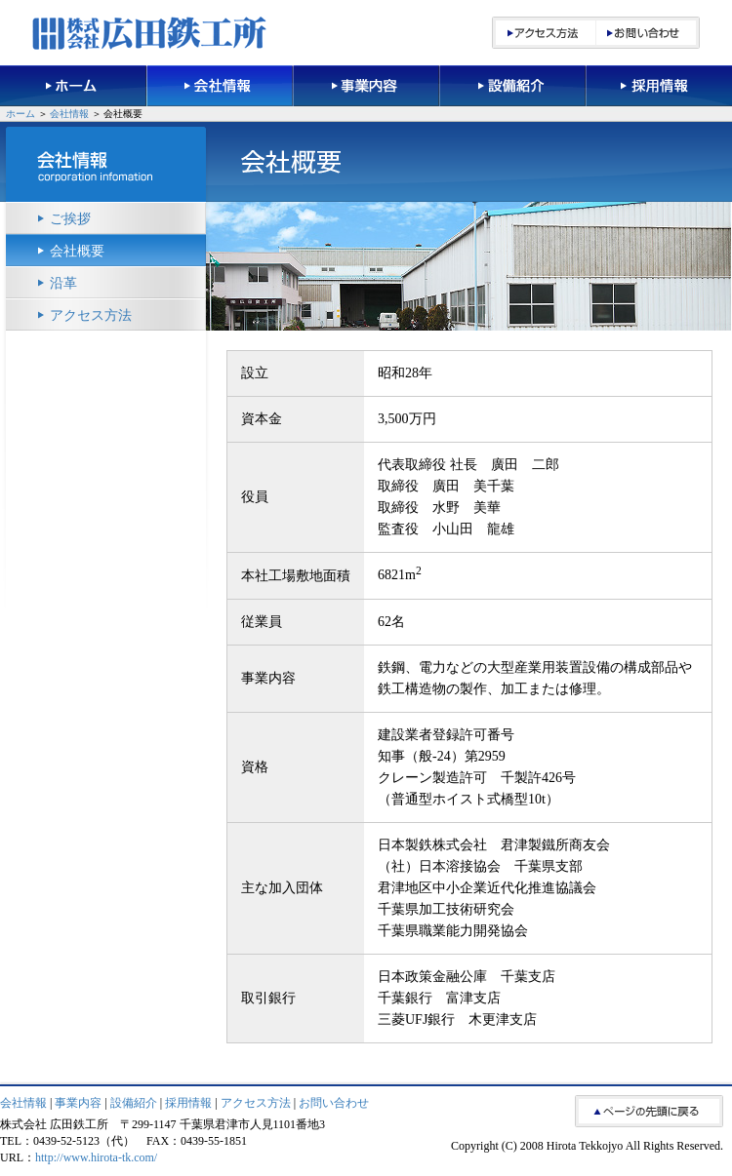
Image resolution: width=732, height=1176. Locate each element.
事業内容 (78, 1103)
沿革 (63, 283)
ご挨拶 (70, 219)
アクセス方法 (91, 315)
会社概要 (77, 251)
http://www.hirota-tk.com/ (96, 1157)
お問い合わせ (334, 1103)
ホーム (20, 113)
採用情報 (188, 1103)
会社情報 (69, 113)
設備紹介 (133, 1103)
